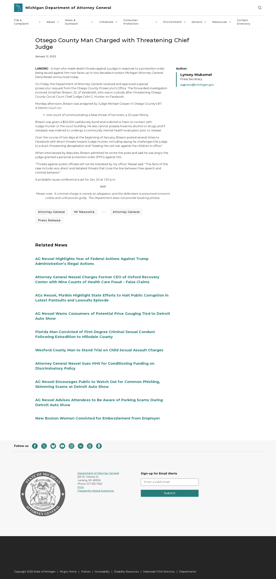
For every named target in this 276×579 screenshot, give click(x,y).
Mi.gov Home (68, 571)
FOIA (80, 487)
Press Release (49, 220)
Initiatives (108, 22)
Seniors (199, 22)
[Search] (260, 8)
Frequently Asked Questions (95, 490)
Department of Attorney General (98, 473)
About (53, 22)
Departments (187, 571)
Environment (174, 22)
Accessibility (102, 571)
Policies (85, 571)
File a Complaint (27, 22)
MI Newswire (84, 212)
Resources (221, 22)
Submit (169, 493)
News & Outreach (79, 22)
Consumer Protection (140, 22)
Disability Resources (126, 571)
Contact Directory (243, 22)
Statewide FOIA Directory (159, 571)
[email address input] (170, 482)
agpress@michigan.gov (197, 84)
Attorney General (51, 212)
